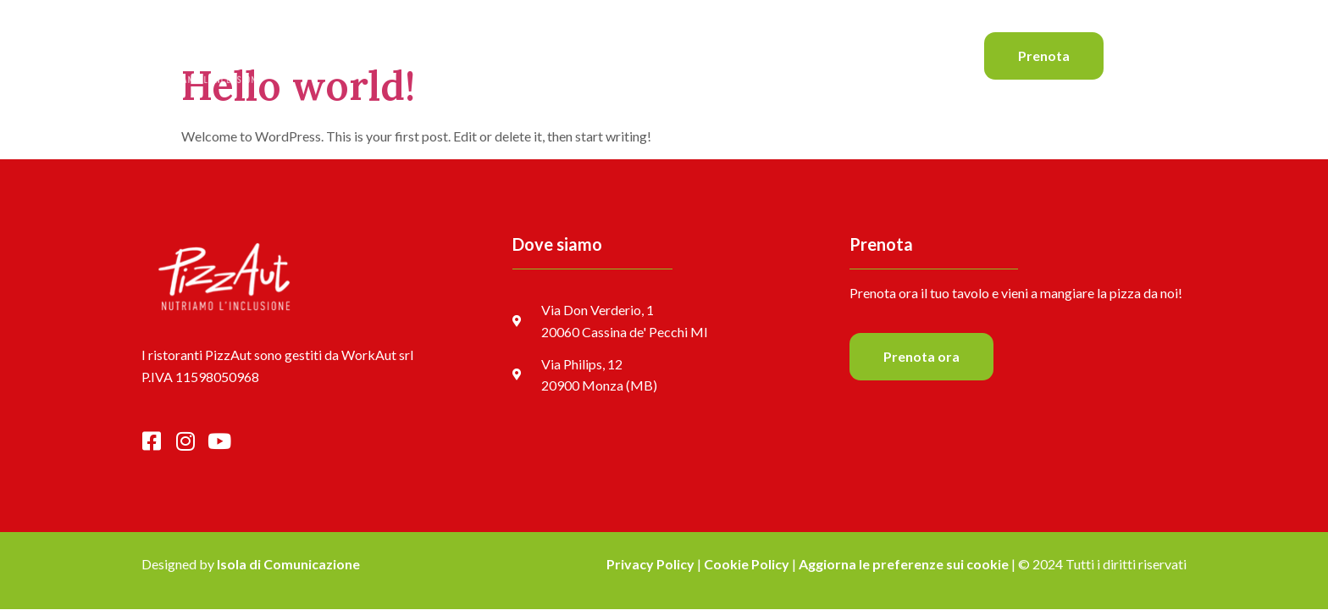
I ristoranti (805, 55)
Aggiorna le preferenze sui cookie (904, 564)
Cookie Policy (746, 564)
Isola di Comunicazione (288, 564)
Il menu (640, 55)
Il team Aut (718, 55)
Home (502, 55)
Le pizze (570, 55)
